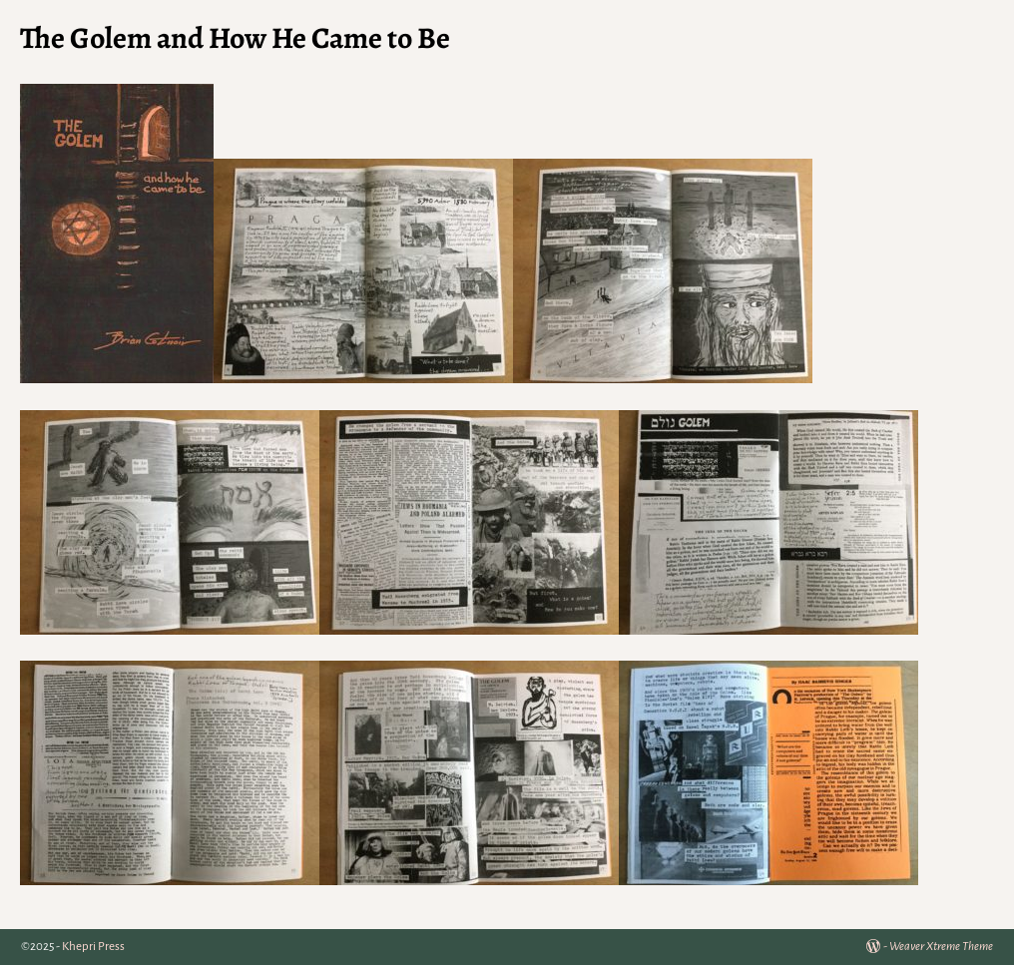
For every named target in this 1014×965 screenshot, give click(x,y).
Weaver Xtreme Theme (941, 946)
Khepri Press (93, 946)
